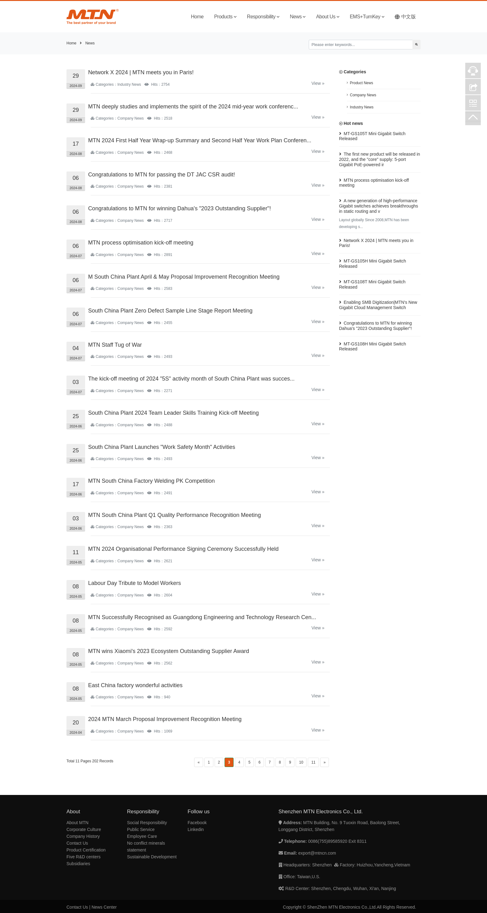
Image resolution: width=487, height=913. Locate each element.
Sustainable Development (152, 856)
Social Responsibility (147, 822)
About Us (327, 16)
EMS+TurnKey (367, 16)
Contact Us (77, 843)
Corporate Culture (83, 829)
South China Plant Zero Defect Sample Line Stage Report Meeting (170, 311)
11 (313, 762)
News (298, 16)
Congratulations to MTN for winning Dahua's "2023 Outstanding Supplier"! (179, 208)
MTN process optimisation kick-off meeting (140, 243)
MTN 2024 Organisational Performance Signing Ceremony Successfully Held (183, 549)
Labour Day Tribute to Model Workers (134, 583)
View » (318, 83)
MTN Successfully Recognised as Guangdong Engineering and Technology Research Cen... (202, 617)
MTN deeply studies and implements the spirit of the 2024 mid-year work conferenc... (193, 106)
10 (301, 762)
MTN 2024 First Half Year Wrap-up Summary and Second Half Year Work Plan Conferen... (200, 140)
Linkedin (196, 829)
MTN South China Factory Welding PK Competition (151, 481)
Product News (361, 83)
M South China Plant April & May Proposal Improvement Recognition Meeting (184, 277)
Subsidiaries (78, 863)
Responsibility (263, 16)
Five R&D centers (83, 856)
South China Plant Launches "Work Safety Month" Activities (161, 447)
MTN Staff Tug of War (115, 345)
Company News (363, 95)
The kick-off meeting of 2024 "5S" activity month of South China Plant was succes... (191, 379)
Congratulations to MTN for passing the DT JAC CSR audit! (161, 174)
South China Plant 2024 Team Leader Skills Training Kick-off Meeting (173, 413)
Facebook (197, 822)
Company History (83, 836)
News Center (104, 907)
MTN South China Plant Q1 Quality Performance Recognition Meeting (174, 515)
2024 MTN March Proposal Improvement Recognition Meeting (165, 719)
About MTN (77, 822)
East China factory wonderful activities (135, 685)
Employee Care (142, 836)
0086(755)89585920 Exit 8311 (337, 841)
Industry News (362, 107)
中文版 (405, 16)
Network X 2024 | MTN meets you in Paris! (141, 72)
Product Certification (86, 849)
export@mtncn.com (317, 853)
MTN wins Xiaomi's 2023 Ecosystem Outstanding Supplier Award (168, 651)
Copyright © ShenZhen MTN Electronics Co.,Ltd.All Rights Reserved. (349, 907)
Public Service (141, 829)
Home (197, 16)
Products (225, 16)
